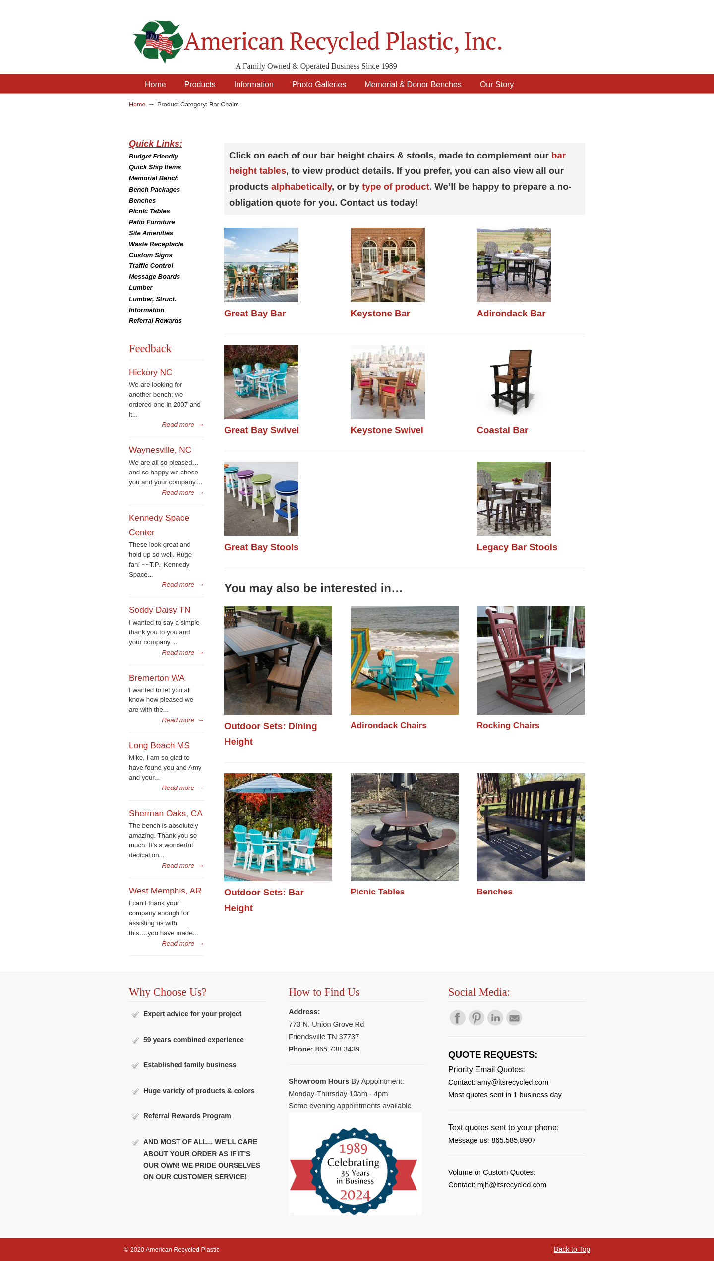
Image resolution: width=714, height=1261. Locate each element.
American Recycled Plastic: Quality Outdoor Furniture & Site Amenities (342, 34)
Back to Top (572, 1249)
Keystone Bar (380, 313)
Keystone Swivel (387, 430)
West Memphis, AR (165, 890)
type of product (395, 186)
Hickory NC (150, 372)
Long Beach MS (159, 745)
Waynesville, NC (160, 450)
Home (137, 104)
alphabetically (301, 186)
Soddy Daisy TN (160, 610)
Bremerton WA (157, 678)
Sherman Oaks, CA (166, 813)
